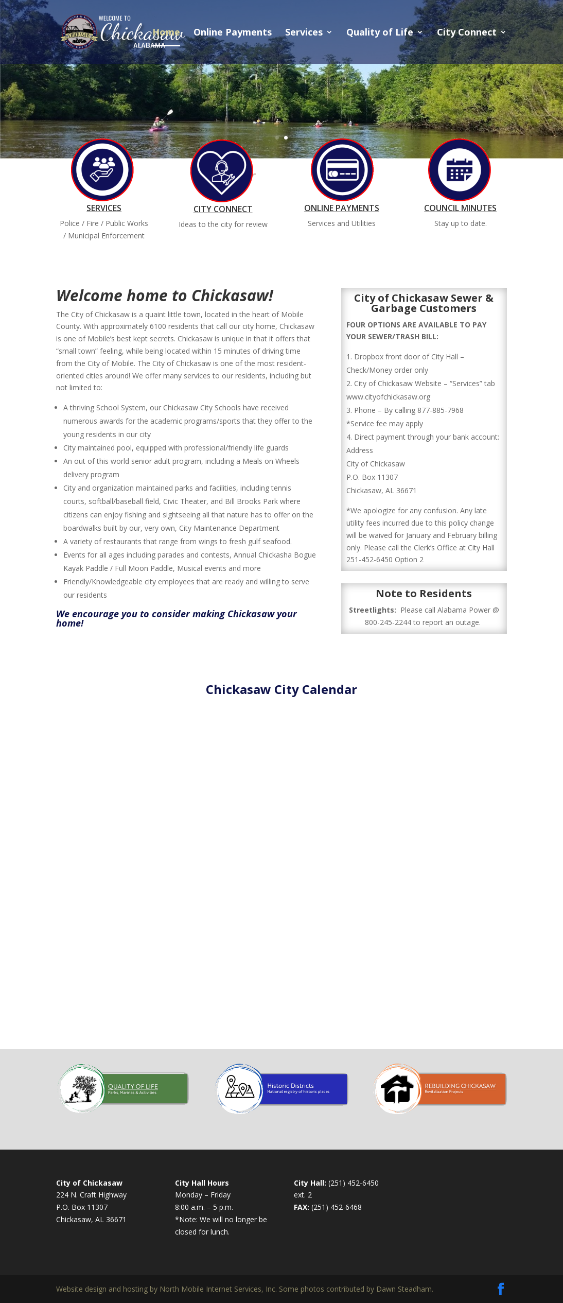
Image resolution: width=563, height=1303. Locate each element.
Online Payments (232, 33)
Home (166, 33)
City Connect (467, 33)
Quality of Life (379, 33)
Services (304, 33)
